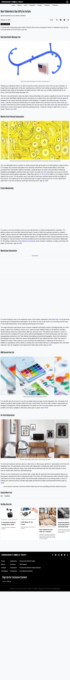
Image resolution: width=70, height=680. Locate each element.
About (3, 564)
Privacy (41, 588)
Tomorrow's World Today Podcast (30, 567)
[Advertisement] (35, 268)
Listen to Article (5, 24)
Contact (3, 567)
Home (25, 5)
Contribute (4, 571)
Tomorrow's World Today (27, 561)
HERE (15, 109)
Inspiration (32, 5)
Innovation (47, 5)
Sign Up (19, 5)
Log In (13, 5)
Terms (36, 588)
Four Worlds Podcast (26, 571)
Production (55, 5)
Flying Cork (56, 588)
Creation (39, 5)
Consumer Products (12, 519)
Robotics (66, 519)
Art (2, 496)
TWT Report (23, 564)
